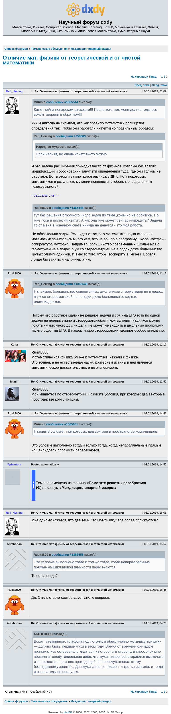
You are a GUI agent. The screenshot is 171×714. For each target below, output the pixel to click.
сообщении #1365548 (67, 208)
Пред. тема (141, 85)
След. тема (159, 85)
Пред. (153, 76)
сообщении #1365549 (72, 284)
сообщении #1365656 (67, 554)
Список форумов (16, 701)
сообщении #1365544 (62, 102)
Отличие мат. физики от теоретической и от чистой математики (71, 60)
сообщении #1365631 (62, 424)
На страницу (139, 76)
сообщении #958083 (71, 136)
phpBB (68, 712)
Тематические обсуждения (49, 701)
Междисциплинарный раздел (91, 701)
